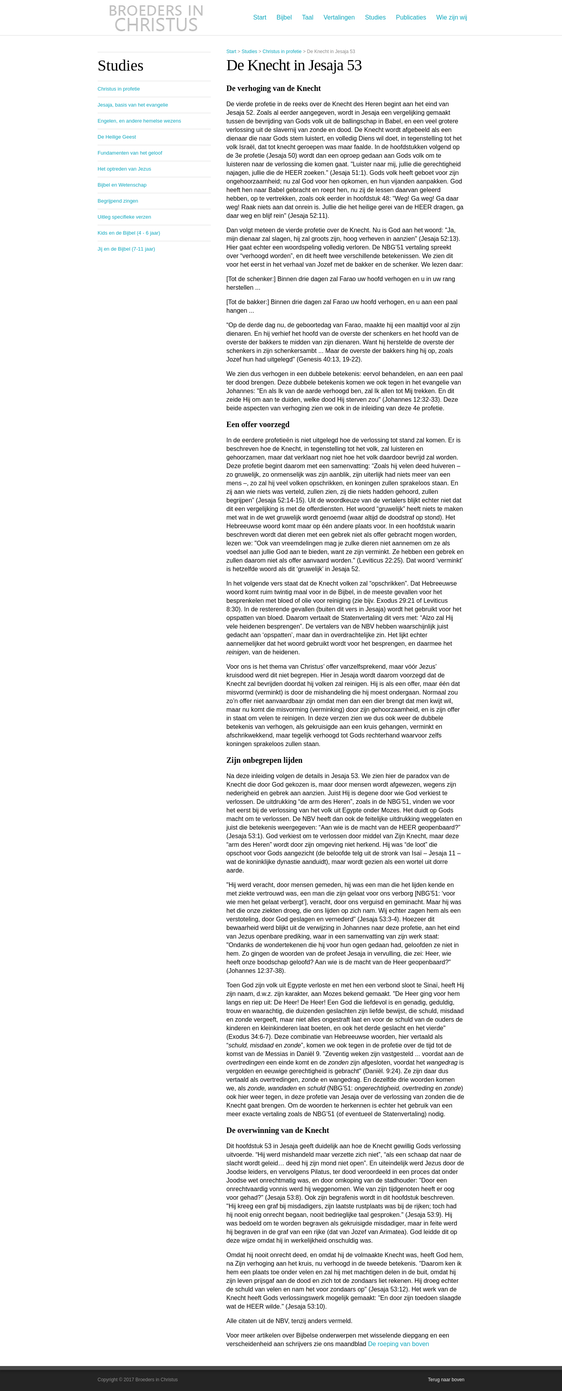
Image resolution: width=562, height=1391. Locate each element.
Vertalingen (339, 17)
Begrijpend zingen (118, 201)
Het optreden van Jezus (124, 169)
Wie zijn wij (451, 17)
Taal (307, 17)
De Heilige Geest (117, 137)
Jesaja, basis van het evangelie (133, 105)
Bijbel (284, 17)
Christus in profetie (282, 51)
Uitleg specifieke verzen (124, 217)
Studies (375, 17)
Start (260, 17)
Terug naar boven (446, 1379)
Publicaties (411, 17)
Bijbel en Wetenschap (122, 185)
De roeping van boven (398, 1344)
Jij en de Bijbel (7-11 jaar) (126, 249)
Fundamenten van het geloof (130, 153)
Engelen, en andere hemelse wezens (139, 121)
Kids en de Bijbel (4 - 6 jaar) (129, 233)
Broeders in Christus (156, 17)
